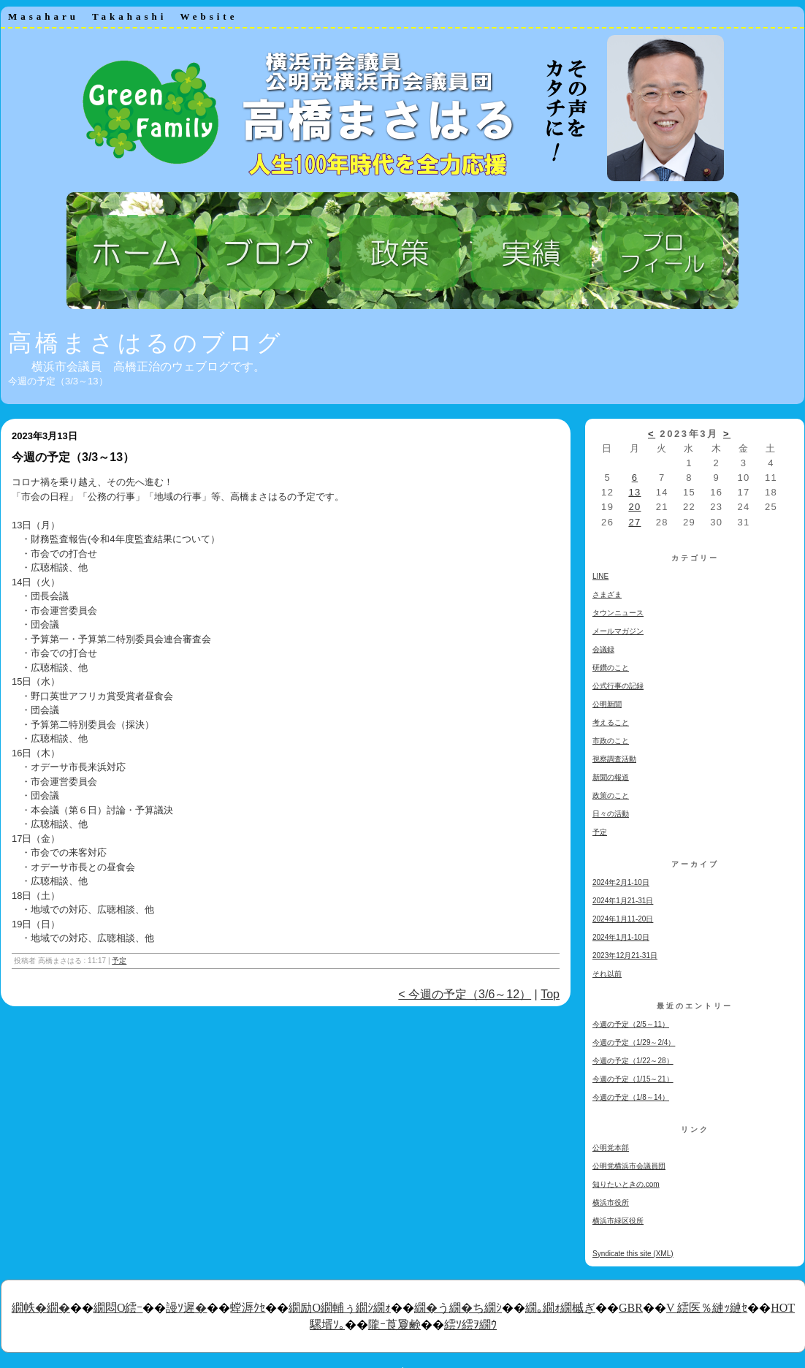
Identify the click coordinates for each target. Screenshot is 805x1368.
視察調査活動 (614, 759)
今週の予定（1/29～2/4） (633, 1042)
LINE (600, 576)
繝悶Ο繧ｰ (118, 1308)
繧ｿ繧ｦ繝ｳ (470, 1324)
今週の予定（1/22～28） (633, 1061)
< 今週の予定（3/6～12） (464, 994)
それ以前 (607, 974)
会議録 (603, 649)
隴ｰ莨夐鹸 (394, 1324)
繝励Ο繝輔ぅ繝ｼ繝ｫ (340, 1308)
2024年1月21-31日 (622, 901)
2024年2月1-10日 (620, 882)
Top (550, 994)
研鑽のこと (610, 668)
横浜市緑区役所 (618, 1221)
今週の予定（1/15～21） (633, 1079)
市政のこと (610, 741)
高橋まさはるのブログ (146, 343)
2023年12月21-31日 (624, 955)
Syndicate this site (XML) (633, 1254)
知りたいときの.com (626, 1184)
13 (634, 492)
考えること (610, 722)
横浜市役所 (610, 1202)
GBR (631, 1308)
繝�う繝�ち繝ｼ (458, 1308)
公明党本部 (610, 1148)
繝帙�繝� (41, 1308)
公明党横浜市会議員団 (628, 1166)
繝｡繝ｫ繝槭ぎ (560, 1308)
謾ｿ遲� (186, 1308)
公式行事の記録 (618, 686)
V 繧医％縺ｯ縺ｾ (706, 1308)
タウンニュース (618, 613)
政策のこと (610, 795)
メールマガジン (618, 631)
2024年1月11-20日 (622, 919)
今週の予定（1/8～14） (630, 1097)
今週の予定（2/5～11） (630, 1024)
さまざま (607, 594)
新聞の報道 (610, 777)
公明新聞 (607, 704)
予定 (119, 961)
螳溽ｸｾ (247, 1308)
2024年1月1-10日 (620, 937)
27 (634, 522)
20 (634, 506)
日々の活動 (610, 814)
